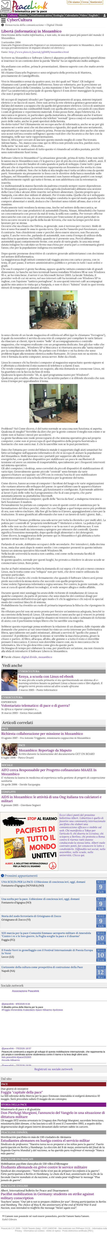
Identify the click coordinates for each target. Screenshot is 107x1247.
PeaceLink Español (14, 1132)
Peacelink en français (17, 1159)
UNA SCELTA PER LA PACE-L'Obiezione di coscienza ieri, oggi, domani (43, 881)
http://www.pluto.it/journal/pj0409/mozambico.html (39, 52)
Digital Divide (54, 24)
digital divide (29, 657)
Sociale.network (12, 985)
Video (83, 15)
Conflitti (9, 791)
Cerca (84, 2)
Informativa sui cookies (34, 1231)
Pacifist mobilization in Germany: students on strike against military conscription (47, 1196)
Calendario (71, 15)
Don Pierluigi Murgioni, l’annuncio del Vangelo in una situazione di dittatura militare (53, 1115)
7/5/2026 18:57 (23, 1048)
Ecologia (58, 15)
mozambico (45, 657)
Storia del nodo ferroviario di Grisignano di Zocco (31, 916)
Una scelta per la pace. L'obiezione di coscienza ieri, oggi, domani (40, 899)
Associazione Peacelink (25, 991)
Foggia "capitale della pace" (22, 1092)
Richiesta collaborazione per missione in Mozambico (42, 733)
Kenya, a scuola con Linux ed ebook (46, 676)
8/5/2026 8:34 (23, 1004)
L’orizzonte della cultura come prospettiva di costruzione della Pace (42, 967)
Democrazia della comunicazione (24, 24)
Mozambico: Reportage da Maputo (45, 750)
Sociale (7, 765)
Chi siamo (74, 2)
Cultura (12, 15)
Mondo (23, 15)
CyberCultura (19, 19)
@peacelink (8, 1004)
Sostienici (96, 2)
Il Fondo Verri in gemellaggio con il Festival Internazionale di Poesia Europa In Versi (47, 951)
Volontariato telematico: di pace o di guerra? (35, 705)
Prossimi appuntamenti (21, 876)
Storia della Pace (14, 1104)
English (93, 15)
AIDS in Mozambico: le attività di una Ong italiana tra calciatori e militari (51, 799)
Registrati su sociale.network (53, 1069)
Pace (3, 15)
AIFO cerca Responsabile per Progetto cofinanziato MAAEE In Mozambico (49, 772)
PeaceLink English (14, 1185)
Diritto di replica (53, 1231)
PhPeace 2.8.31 (83, 1228)
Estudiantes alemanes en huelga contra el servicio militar (45, 1140)
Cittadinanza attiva (40, 15)
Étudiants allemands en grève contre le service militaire (44, 1167)
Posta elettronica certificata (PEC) (77, 1231)
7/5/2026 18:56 (23, 1065)
